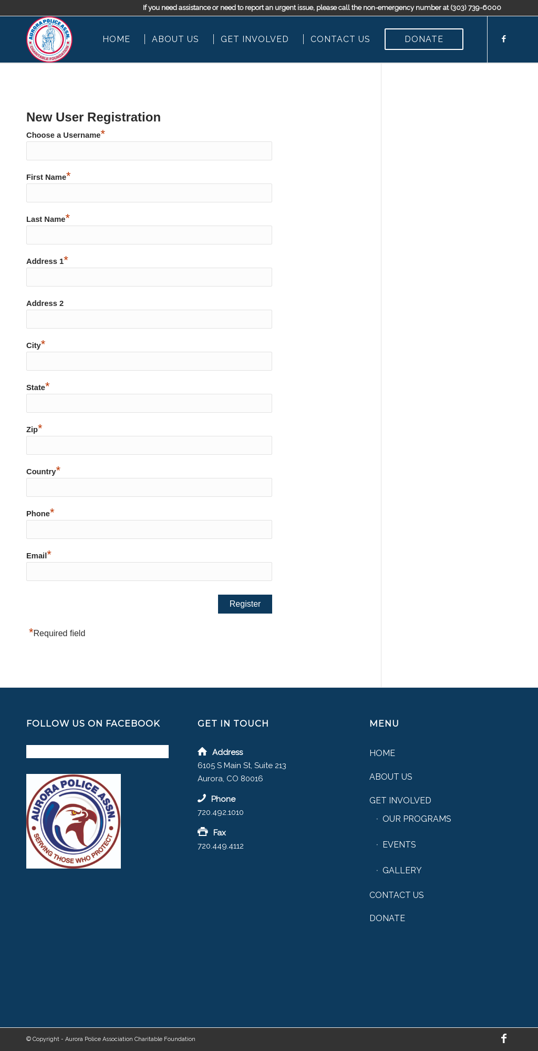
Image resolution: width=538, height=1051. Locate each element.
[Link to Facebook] (504, 39)
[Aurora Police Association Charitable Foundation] (49, 39)
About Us (390, 777)
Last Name (48, 219)
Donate (387, 918)
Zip (34, 429)
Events (399, 845)
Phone (40, 513)
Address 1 (47, 261)
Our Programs (416, 819)
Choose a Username (65, 135)
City (35, 345)
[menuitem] (116, 39)
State (38, 387)
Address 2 (45, 303)
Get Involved (400, 800)
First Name (48, 177)
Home (382, 753)
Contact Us (396, 895)
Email (38, 556)
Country (43, 471)
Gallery (402, 870)
